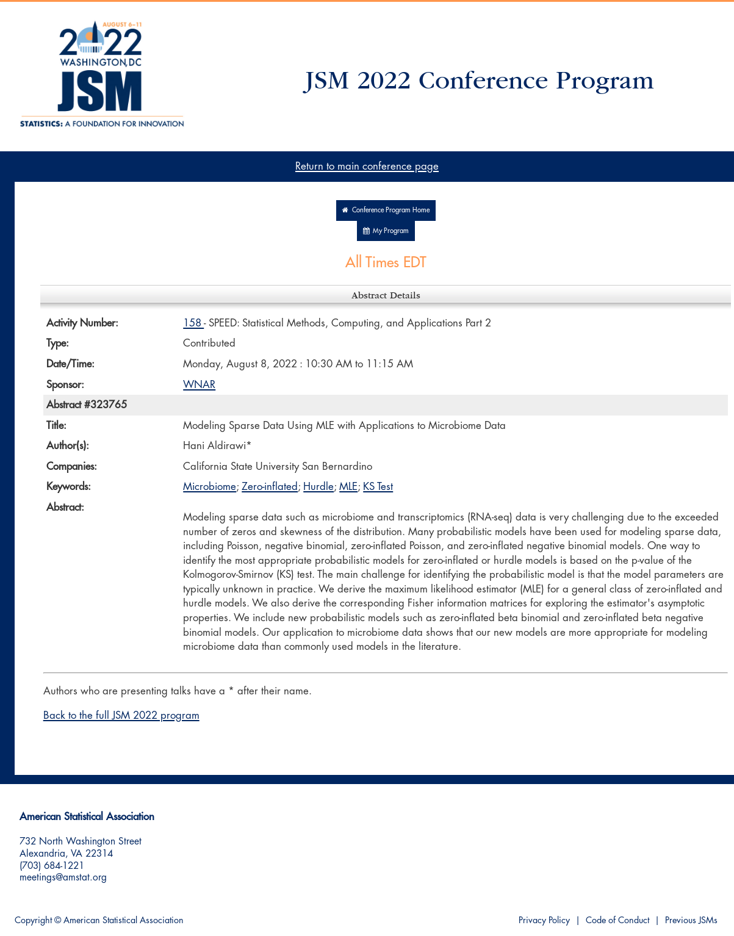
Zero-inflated (270, 486)
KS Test (378, 486)
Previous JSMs (691, 920)
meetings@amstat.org (63, 877)
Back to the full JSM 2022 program (121, 715)
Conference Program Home (386, 210)
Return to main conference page (367, 166)
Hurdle (318, 486)
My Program (386, 231)
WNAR (199, 385)
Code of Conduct (617, 920)
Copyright (33, 920)
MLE (348, 486)
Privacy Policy (544, 920)
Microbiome (209, 486)
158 (193, 323)
